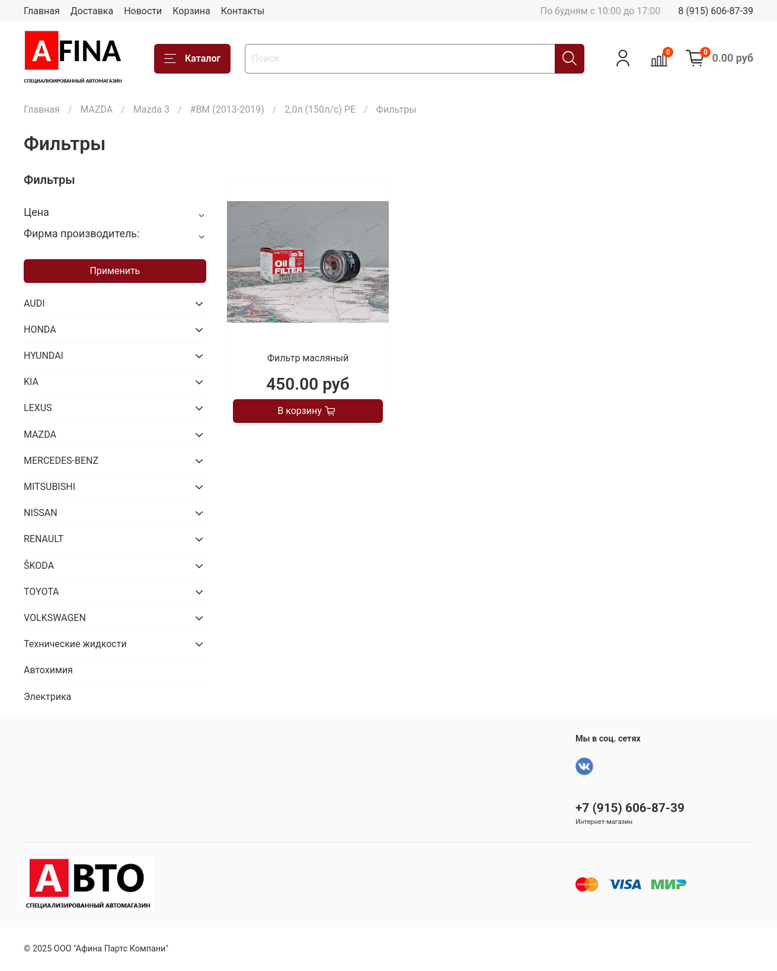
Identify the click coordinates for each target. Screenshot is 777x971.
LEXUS (38, 407)
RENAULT (43, 539)
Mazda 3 (151, 109)
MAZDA (96, 109)
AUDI (34, 303)
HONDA (40, 329)
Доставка (92, 11)
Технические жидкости (75, 644)
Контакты (242, 11)
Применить (114, 270)
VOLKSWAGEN (55, 617)
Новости (143, 11)
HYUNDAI (43, 355)
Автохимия (48, 670)
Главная (42, 11)
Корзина (191, 11)
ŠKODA (39, 565)
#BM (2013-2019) (227, 109)
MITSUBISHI (49, 486)
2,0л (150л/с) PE (320, 109)
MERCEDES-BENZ (61, 460)
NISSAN (40, 512)
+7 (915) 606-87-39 (630, 808)
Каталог (192, 59)
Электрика (47, 696)
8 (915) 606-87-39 (715, 11)
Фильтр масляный (307, 358)
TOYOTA (41, 591)
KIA (31, 381)
